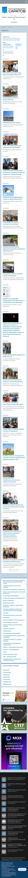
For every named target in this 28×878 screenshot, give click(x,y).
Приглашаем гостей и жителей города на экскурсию (12, 274)
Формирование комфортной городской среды (12, 659)
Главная (3, 27)
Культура (5, 613)
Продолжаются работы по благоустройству (11, 98)
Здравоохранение (8, 603)
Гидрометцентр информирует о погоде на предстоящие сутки (13, 198)
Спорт (5, 652)
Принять (22, 869)
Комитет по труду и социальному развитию (13, 606)
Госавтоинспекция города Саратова (14, 598)
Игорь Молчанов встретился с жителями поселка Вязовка (12, 146)
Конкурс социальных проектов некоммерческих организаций (12, 609)
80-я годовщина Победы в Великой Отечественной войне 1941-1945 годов (14, 582)
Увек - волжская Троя (9, 656)
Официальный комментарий (11, 633)
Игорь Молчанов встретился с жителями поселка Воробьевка (13, 380)
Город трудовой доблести (11, 595)
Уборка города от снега (10, 654)
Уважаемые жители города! (11, 122)
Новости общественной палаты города (12, 625)
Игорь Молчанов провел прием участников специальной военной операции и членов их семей (14, 172)
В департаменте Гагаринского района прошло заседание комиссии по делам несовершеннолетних (12, 534)
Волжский (6, 670)
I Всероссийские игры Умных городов (12, 586)
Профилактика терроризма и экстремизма (12, 644)
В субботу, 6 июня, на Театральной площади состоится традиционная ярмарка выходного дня (14, 457)
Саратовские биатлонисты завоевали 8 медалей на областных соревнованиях (14, 249)
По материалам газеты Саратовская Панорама (14, 636)
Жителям (14, 22)
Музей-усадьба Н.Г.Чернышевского (13, 620)
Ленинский (6, 679)
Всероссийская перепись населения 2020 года (14, 592)
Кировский (6, 677)
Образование (7, 631)
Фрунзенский (7, 684)
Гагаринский (7, 672)
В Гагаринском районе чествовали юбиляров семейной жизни (14, 560)
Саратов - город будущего (11, 649)
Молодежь (6, 617)
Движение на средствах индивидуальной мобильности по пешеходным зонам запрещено (14, 300)
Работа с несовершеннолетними (13, 647)
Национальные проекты (10, 622)
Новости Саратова (8, 628)
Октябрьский (7, 682)
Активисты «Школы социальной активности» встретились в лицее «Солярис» (13, 506)
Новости (10, 27)
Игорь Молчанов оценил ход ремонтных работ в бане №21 (12, 73)
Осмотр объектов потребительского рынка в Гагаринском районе (11, 480)
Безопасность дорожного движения (14, 589)
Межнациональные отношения (12, 615)
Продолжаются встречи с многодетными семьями (11, 223)
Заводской (6, 674)
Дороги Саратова (8, 600)
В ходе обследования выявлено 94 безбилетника (14, 355)
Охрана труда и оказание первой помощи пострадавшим (13, 430)
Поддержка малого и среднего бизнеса (12, 640)
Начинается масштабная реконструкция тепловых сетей (13, 403)
